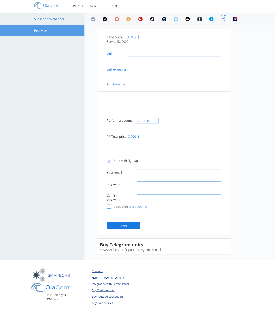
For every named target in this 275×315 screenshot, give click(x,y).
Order (123, 226)
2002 (125, 42)
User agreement (114, 277)
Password (114, 185)
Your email (114, 173)
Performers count (119, 120)
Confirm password (114, 198)
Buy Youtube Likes (103, 290)
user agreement (138, 207)
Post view (40, 31)
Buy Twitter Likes (102, 303)
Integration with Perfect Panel (110, 284)
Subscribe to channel (49, 19)
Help (95, 277)
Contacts (97, 271)
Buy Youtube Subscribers (107, 296)
